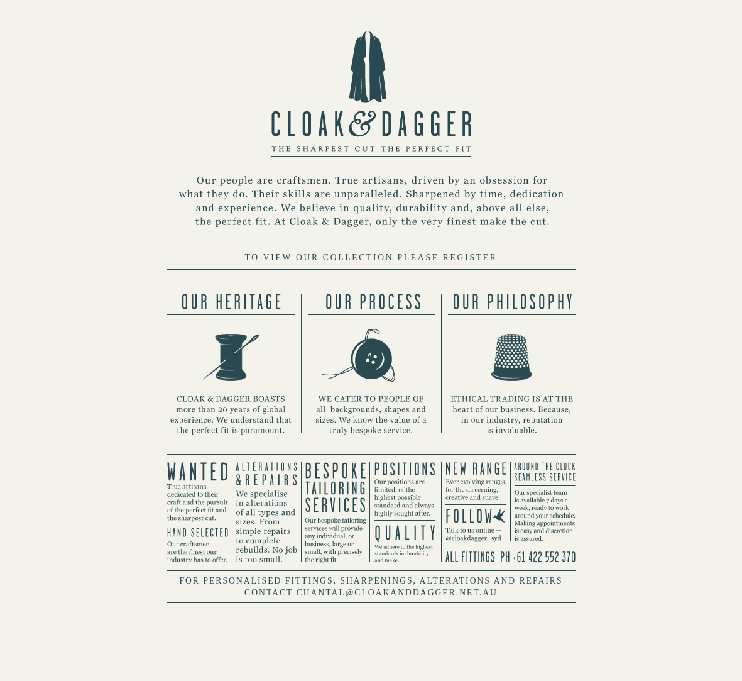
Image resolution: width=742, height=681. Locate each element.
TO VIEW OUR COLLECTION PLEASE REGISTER (370, 257)
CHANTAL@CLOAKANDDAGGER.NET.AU (397, 592)
